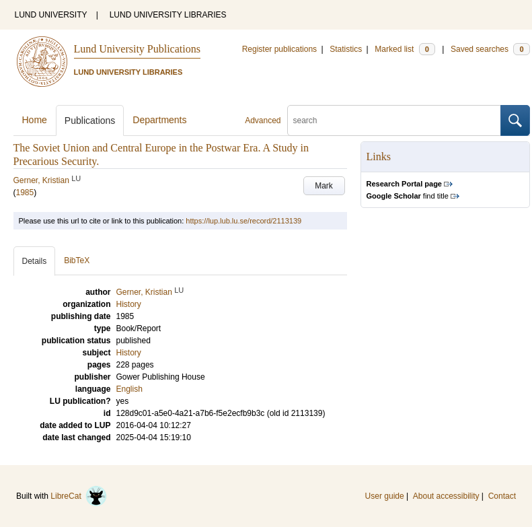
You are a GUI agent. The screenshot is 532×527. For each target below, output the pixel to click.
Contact (502, 496)
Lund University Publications (137, 49)
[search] (394, 120)
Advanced (262, 120)
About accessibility (446, 496)
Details (34, 261)
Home (34, 119)
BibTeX (76, 260)
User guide (384, 496)
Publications (90, 120)
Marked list (404, 49)
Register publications (279, 49)
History (128, 352)
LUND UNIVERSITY (51, 15)
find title (408, 196)
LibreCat (78, 496)
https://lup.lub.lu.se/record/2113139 (243, 221)
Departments (159, 119)
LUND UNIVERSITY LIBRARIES (168, 15)
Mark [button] (324, 185)
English (129, 389)
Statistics (346, 49)
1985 (25, 192)
